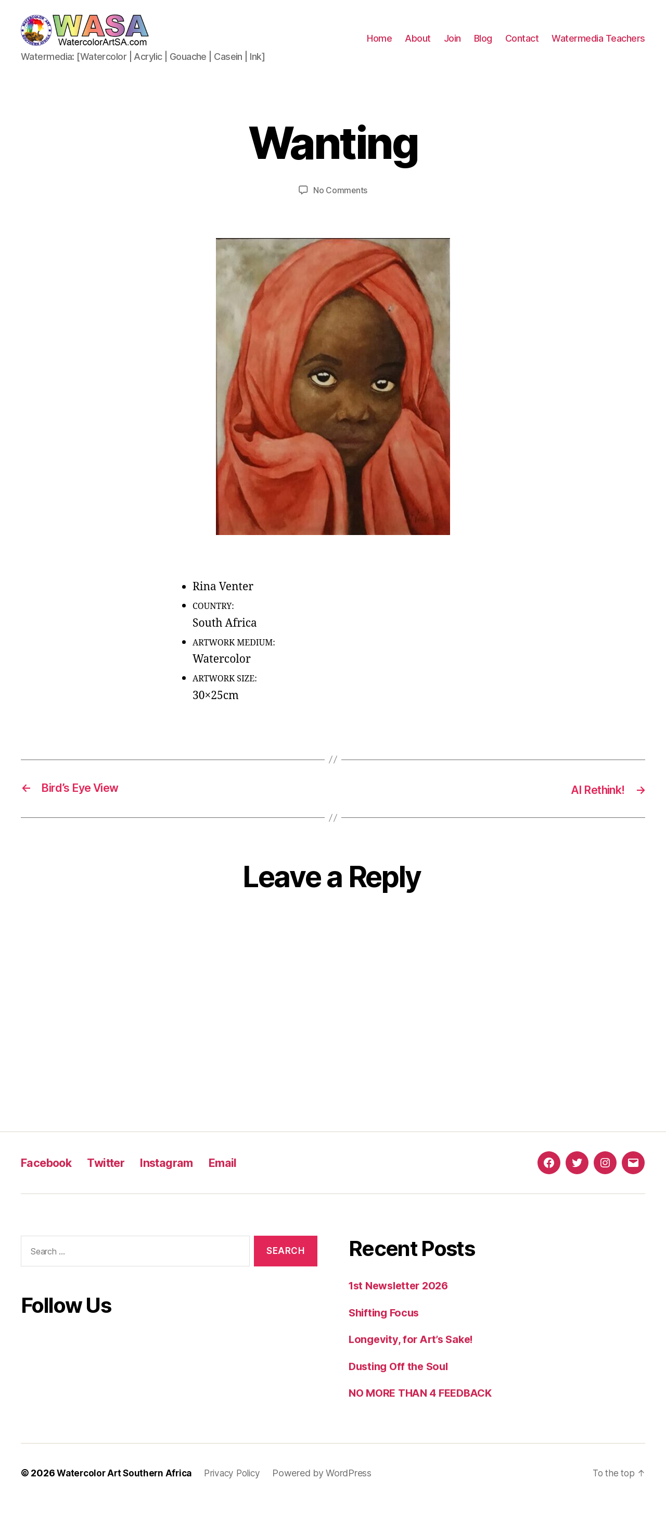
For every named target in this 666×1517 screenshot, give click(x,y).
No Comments (340, 206)
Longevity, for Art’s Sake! (414, 1354)
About (418, 46)
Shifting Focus (386, 1327)
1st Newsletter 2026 (402, 1300)
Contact (522, 46)
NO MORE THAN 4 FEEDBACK (425, 1407)
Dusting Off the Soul (401, 1380)
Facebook (50, 1177)
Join (452, 46)
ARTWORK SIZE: (225, 694)
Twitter (116, 1177)
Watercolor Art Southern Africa (127, 1487)
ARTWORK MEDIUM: (234, 658)
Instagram (181, 1177)
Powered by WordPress (331, 1487)
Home (379, 46)
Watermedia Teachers (598, 46)
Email (242, 1177)
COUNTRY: (213, 622)
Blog (483, 46)
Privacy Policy (239, 1487)
